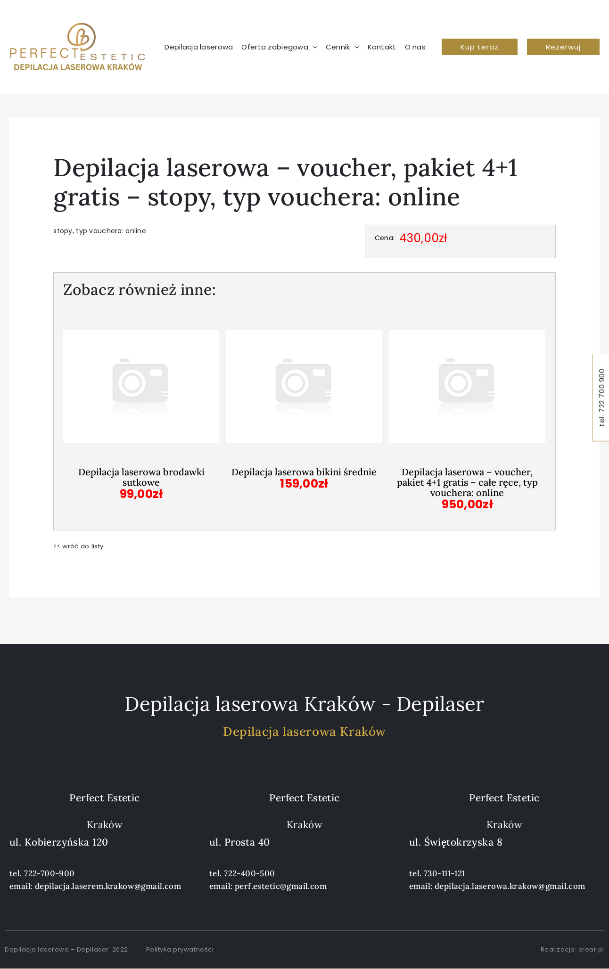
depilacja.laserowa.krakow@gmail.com (510, 886)
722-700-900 (49, 873)
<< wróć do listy (79, 546)
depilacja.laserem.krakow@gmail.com (108, 886)
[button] (480, 47)
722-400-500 (249, 873)
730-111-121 (444, 873)
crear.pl (591, 949)
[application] (312, 47)
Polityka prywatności (180, 949)
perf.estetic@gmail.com (281, 886)
